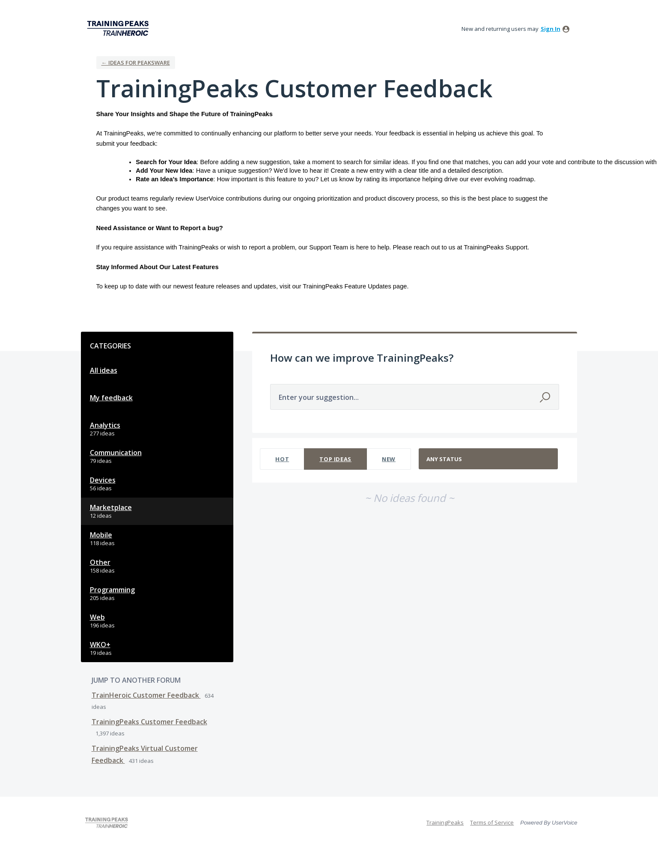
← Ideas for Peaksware (135, 62)
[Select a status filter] (489, 459)
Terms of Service (492, 822)
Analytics (105, 425)
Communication (116, 452)
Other (100, 562)
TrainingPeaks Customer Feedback (149, 721)
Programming (112, 589)
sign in (550, 29)
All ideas (103, 370)
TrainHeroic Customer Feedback (146, 695)
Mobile (101, 535)
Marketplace (111, 507)
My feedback (111, 397)
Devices (103, 480)
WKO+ (100, 644)
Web (97, 617)
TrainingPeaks (445, 822)
